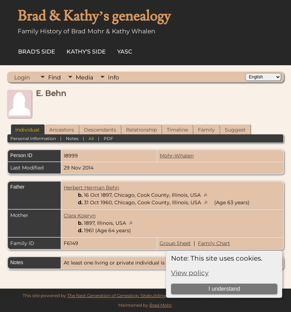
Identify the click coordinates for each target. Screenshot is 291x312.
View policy (190, 273)
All (91, 138)
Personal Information (33, 138)
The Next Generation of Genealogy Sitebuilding (116, 295)
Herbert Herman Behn (91, 187)
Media (84, 77)
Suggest (235, 130)
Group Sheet (175, 243)
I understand (224, 289)
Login (22, 77)
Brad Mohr (160, 305)
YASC (124, 51)
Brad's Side (36, 51)
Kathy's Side (86, 51)
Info (113, 77)
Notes (72, 138)
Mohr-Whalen (177, 155)
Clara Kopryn (80, 215)
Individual (27, 130)
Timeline (177, 130)
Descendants (100, 130)
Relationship (141, 130)
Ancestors (61, 130)
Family (206, 130)
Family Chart (214, 243)
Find (54, 77)
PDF (108, 138)
